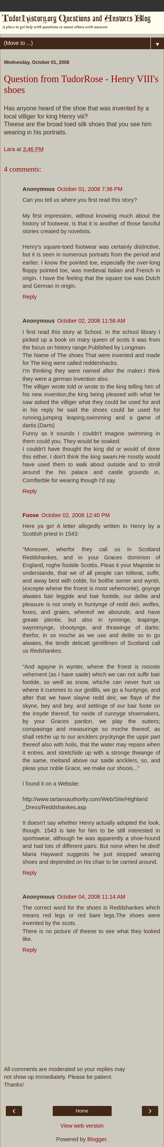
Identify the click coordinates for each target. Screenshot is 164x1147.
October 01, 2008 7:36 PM (90, 189)
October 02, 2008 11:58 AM (91, 321)
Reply (29, 297)
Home (82, 1111)
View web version (82, 1126)
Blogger (96, 1139)
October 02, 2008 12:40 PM (75, 515)
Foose (30, 515)
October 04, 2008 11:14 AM (91, 897)
